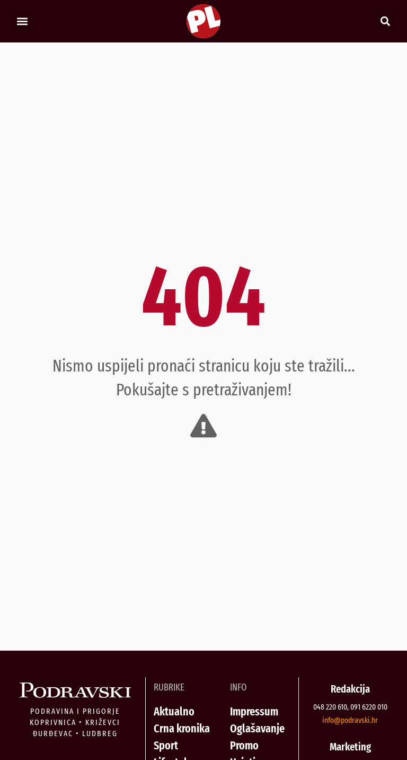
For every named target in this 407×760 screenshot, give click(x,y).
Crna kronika (182, 728)
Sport (166, 745)
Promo (244, 745)
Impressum (254, 711)
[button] (22, 21)
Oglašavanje (257, 728)
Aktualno (174, 711)
